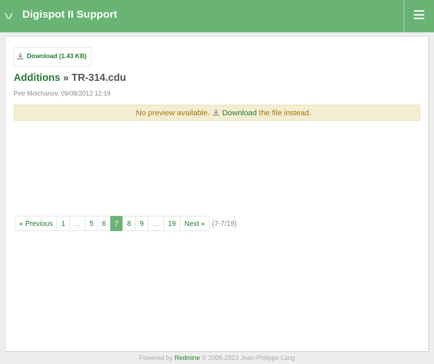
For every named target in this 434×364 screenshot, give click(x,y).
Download (239, 112)
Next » (195, 223)
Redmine (187, 357)
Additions (37, 77)
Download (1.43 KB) (56, 56)
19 (172, 223)
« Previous (36, 223)
